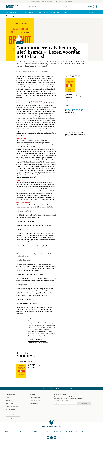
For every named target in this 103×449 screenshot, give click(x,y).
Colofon (36, 431)
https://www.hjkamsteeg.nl (35, 339)
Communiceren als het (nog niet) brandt (73, 96)
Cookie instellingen (58, 431)
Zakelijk (32, 394)
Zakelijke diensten (35, 397)
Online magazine (12, 16)
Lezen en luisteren (11, 409)
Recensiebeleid (10, 415)
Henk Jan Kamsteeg (22, 71)
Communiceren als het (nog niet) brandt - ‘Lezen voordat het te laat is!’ (45, 16)
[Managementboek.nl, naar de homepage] (12, 8)
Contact (8, 400)
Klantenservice (10, 394)
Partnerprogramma (11, 418)
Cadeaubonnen (34, 403)
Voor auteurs (9, 412)
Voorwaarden (9, 403)
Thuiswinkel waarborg (11, 431)
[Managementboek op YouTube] (51, 437)
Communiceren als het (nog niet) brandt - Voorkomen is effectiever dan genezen (75, 134)
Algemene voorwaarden (25, 431)
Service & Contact (86, 431)
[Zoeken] (46, 6)
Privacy (42, 431)
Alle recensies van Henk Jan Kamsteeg (38, 342)
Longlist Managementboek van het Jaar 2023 (74, 111)
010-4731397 (94, 12)
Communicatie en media (23, 16)
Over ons (8, 397)
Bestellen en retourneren (12, 406)
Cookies (49, 431)
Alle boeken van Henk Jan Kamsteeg (37, 341)
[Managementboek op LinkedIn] (48, 437)
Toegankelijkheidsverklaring (72, 431)
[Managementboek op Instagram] (55, 437)
